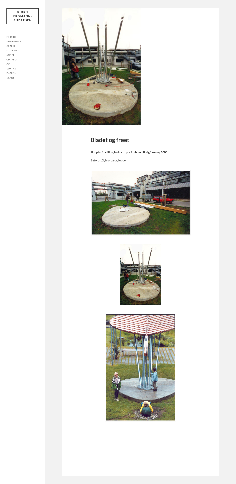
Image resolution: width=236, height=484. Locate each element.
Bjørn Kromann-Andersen (22, 16)
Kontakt (12, 68)
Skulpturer (13, 41)
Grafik (10, 46)
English (11, 73)
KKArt (10, 77)
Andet (10, 55)
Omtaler (11, 59)
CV (8, 64)
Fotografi (13, 50)
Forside (11, 37)
